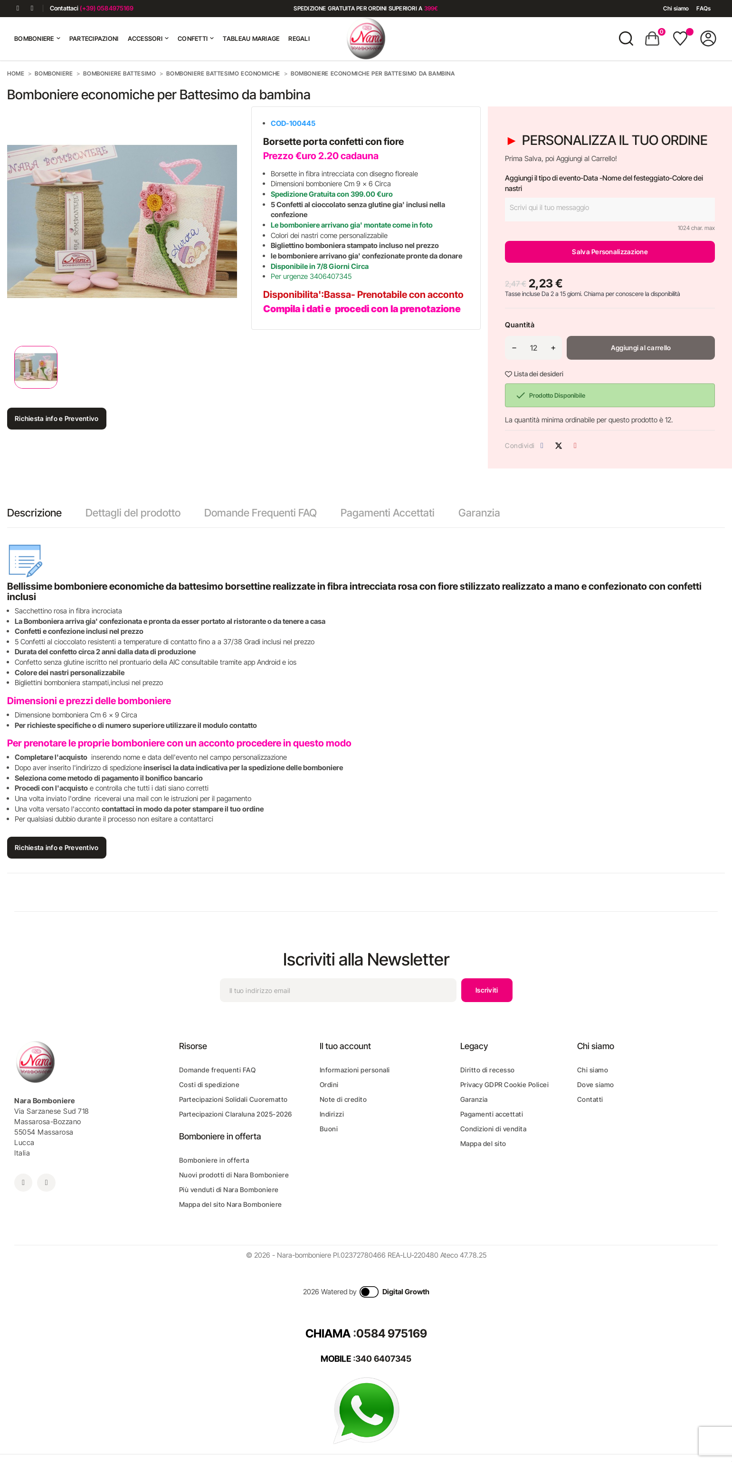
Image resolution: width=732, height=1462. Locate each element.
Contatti (590, 1099)
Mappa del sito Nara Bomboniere (230, 1204)
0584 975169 (391, 1333)
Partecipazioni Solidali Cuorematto (233, 1099)
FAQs (703, 8)
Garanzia (479, 512)
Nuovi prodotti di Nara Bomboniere (234, 1175)
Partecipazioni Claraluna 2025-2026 (235, 1114)
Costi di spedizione (209, 1084)
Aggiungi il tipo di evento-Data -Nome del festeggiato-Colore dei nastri (604, 183)
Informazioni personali (355, 1070)
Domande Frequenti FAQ (260, 512)
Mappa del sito (483, 1143)
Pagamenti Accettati (388, 512)
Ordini (329, 1084)
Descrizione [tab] (34, 512)
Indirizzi (332, 1114)
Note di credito (343, 1099)
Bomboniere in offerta (214, 1160)
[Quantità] (533, 348)
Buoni (329, 1129)
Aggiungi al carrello (641, 348)
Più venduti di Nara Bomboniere (229, 1189)
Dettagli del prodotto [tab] (133, 512)
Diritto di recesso (487, 1070)
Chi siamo (676, 8)
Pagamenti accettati (491, 1114)
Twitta (558, 445)
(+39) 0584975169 (106, 8)
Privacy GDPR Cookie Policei (504, 1084)
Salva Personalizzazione (609, 252)
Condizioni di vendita (493, 1129)
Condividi (542, 445)
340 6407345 (383, 1359)
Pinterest (575, 445)
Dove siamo (595, 1084)
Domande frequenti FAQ (217, 1070)
